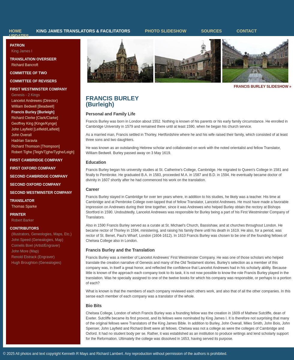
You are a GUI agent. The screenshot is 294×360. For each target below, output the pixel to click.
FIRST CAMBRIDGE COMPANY (36, 160)
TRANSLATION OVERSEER (33, 59)
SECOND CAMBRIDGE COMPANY (39, 176)
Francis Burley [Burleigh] (32, 112)
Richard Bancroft (24, 65)
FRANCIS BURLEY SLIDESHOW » (262, 86)
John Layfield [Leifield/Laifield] (35, 129)
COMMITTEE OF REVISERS (33, 81)
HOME (15, 31)
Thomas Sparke (24, 206)
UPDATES (19, 35)
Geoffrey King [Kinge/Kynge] (34, 123)
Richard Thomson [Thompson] (35, 146)
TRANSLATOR (22, 201)
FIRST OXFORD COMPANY (33, 168)
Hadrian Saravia (24, 140)
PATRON (17, 45)
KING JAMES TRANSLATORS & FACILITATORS (83, 31)
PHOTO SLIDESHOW (165, 31)
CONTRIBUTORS (24, 228)
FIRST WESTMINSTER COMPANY (38, 89)
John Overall (21, 135)
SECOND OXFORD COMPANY (35, 184)
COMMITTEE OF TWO (28, 73)
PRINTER (18, 214)
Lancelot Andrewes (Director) (34, 100)
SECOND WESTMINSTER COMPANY (41, 192)
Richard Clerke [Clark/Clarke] (34, 118)
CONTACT (246, 31)
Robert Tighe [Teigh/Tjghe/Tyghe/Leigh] (42, 152)
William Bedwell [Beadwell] (32, 106)
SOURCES (211, 31)
